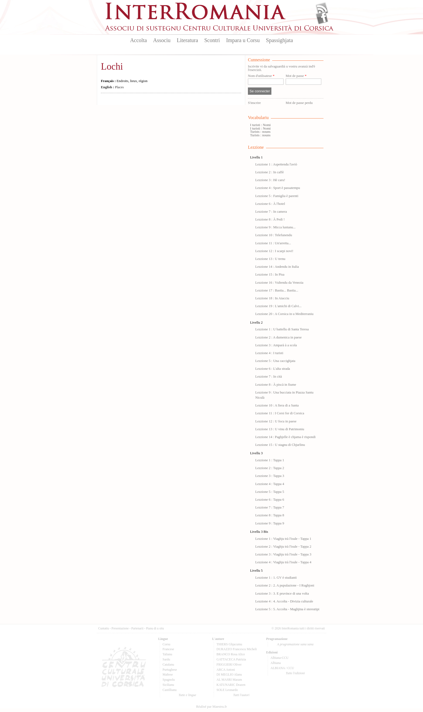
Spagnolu (169, 680)
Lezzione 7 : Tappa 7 (269, 507)
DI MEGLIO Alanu (229, 674)
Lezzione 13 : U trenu (270, 259)
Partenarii (137, 628)
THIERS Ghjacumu (229, 644)
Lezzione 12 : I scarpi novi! (274, 251)
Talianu (167, 654)
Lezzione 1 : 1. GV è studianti (276, 577)
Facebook (322, 18)
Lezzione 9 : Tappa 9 (269, 523)
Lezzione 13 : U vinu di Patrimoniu (279, 429)
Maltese (168, 674)
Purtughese (170, 670)
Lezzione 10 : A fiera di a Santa (277, 405)
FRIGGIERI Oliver (229, 664)
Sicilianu (168, 685)
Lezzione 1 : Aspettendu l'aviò (276, 164)
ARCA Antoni (226, 670)
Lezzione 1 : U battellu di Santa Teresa (282, 329)
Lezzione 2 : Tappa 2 (269, 468)
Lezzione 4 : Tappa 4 (269, 484)
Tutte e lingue (187, 695)
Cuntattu (103, 628)
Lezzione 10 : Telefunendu (273, 235)
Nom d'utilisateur (261, 76)
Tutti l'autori (241, 695)
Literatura (187, 40)
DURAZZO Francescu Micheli (237, 649)
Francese (168, 649)
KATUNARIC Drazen (231, 685)
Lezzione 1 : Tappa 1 (269, 460)
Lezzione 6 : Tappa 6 (269, 499)
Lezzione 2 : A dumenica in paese (278, 337)
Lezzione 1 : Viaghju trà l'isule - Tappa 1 (283, 539)
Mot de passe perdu (299, 103)
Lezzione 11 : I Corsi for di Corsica (279, 413)
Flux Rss (322, 9)
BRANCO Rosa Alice (231, 654)
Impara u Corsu (243, 40)
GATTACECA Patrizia (231, 659)
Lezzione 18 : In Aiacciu (272, 298)
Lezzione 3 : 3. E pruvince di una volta (282, 593)
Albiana (276, 663)
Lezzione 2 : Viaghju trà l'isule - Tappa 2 (283, 546)
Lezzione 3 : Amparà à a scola (276, 345)
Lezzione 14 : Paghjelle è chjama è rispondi (285, 437)
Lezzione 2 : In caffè (269, 172)
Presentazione (120, 628)
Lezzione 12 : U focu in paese (275, 421)
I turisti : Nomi (260, 125)
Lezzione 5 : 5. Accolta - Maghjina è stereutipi (287, 609)
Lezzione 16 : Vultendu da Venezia (279, 282)
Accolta (138, 40)
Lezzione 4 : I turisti (269, 353)
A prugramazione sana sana (295, 644)
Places (112, 87)
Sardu (166, 659)
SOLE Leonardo (227, 690)
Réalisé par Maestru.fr (211, 706)
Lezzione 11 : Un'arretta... (273, 243)
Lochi (112, 66)
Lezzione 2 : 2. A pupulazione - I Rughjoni (284, 585)
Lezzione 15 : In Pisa (269, 274)
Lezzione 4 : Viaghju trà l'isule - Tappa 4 (283, 562)
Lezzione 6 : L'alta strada (272, 369)
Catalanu (168, 664)
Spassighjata (279, 40)
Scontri (212, 40)
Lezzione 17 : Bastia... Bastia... (276, 290)
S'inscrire (254, 103)
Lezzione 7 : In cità (268, 376)
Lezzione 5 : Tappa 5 (269, 492)
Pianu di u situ (155, 628)
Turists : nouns (260, 132)
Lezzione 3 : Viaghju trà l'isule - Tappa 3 (283, 554)
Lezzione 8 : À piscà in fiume (275, 384)
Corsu (166, 644)
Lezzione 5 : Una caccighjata (275, 361)
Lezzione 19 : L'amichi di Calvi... (278, 306)
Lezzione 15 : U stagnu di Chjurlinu (280, 445)
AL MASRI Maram (229, 680)
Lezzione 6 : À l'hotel (270, 204)
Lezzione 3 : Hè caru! (270, 180)
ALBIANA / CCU (282, 668)
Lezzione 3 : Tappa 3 (269, 476)
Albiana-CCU (280, 658)
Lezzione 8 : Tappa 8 (269, 515)
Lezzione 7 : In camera (271, 211)
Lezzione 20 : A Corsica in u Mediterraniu (284, 314)
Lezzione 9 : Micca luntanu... (275, 227)
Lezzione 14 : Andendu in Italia (277, 267)
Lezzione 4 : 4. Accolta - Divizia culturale (284, 601)
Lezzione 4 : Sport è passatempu (277, 188)
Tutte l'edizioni (295, 673)
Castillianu (170, 690)
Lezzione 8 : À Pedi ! (270, 219)
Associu (161, 40)
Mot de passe (296, 76)
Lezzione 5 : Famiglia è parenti (276, 196)
